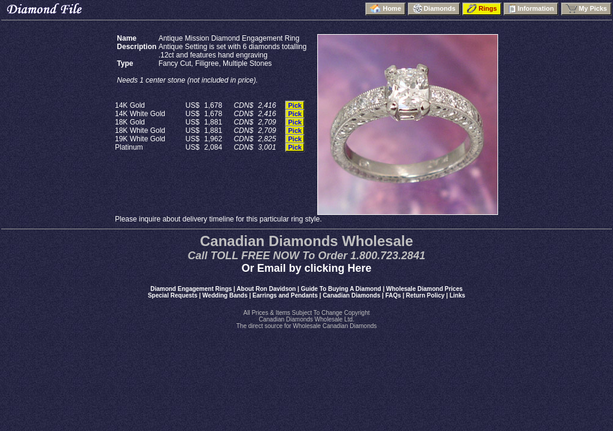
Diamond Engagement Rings (191, 289)
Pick (295, 105)
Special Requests (173, 295)
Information (531, 8)
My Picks (586, 8)
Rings (481, 8)
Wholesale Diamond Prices (424, 289)
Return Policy (425, 295)
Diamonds (434, 8)
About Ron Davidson (266, 289)
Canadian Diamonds (351, 295)
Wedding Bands (224, 295)
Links (457, 295)
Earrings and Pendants (285, 295)
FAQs (393, 295)
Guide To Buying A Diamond (341, 289)
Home (385, 8)
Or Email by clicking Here (306, 268)
